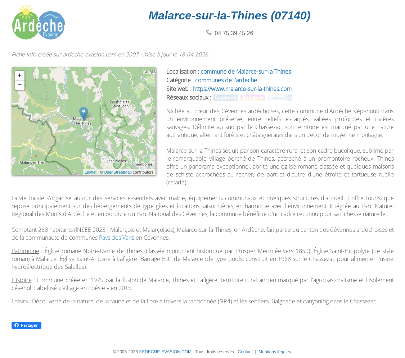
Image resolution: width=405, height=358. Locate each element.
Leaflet (90, 172)
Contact (245, 351)
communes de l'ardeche (226, 80)
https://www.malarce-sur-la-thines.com (242, 89)
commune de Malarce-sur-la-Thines (246, 71)
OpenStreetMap (118, 172)
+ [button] (20, 75)
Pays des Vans (116, 238)
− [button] (20, 85)
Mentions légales (274, 351)
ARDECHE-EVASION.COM (165, 351)
